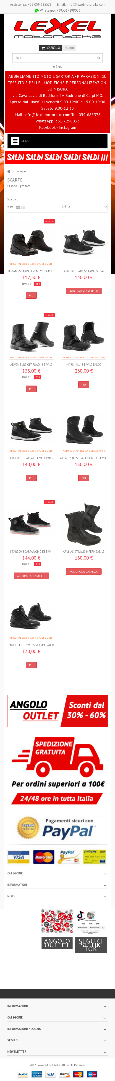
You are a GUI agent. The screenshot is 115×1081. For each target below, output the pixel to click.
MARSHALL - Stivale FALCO (83, 365)
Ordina (65, 206)
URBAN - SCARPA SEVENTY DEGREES (31, 271)
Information (17, 885)
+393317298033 (57, 10)
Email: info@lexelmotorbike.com (81, 4)
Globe (56, 1065)
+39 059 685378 (31, 4)
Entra (58, 67)
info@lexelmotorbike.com (47, 114)
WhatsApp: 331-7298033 (57, 121)
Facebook (47, 127)
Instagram (67, 127)
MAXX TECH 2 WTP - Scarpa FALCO (31, 645)
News (11, 896)
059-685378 (90, 114)
